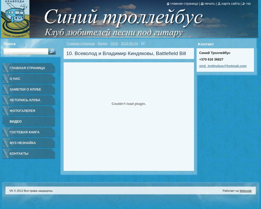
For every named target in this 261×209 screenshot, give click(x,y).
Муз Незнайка (23, 143)
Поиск (10, 43)
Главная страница (81, 43)
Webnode (246, 190)
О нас (15, 79)
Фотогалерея (22, 111)
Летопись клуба (25, 100)
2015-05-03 (129, 43)
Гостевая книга (25, 132)
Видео (102, 43)
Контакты (19, 154)
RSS (248, 3)
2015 (114, 43)
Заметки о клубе (25, 89)
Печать (210, 3)
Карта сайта (231, 3)
